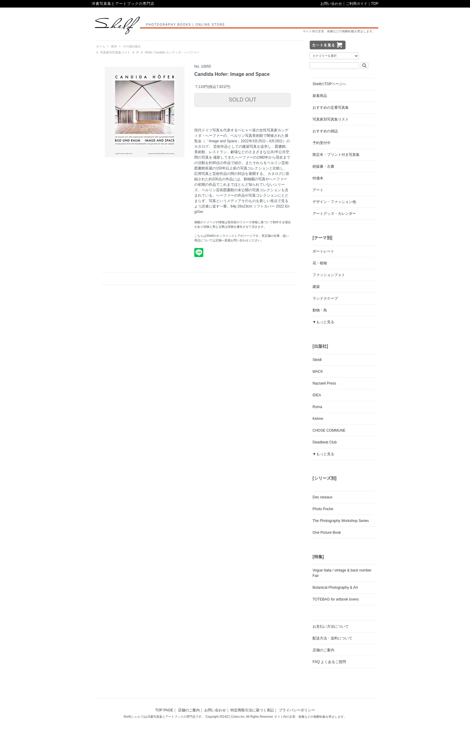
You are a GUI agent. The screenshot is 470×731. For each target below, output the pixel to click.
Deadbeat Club (325, 442)
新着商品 (320, 96)
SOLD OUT (242, 100)
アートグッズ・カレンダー (334, 213)
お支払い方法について (331, 626)
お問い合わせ (331, 4)
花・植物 (320, 263)
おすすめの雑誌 (325, 131)
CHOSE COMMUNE (329, 430)
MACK (318, 371)
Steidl (317, 360)
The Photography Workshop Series (341, 521)
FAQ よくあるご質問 (329, 662)
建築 (316, 287)
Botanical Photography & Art (335, 587)
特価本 (318, 178)
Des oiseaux (322, 497)
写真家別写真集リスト (115, 52)
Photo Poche (323, 509)
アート (318, 190)
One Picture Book (327, 532)
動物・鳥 (320, 310)
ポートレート (323, 251)
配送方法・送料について (332, 638)
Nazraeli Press (324, 383)
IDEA (317, 395)
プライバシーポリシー (297, 710)
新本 (114, 46)
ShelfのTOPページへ (329, 84)
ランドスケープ (325, 298)
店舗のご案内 (323, 650)
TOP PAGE (164, 710)
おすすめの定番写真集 (331, 107)
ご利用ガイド (356, 4)
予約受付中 (322, 143)
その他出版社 (132, 46)
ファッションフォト (329, 275)
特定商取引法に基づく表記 (252, 710)
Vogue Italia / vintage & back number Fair (342, 573)
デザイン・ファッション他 (334, 202)
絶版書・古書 (323, 166)
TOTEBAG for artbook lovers (336, 599)
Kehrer (318, 419)
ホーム (100, 46)
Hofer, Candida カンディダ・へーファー (172, 52)
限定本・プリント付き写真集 (336, 155)
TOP (374, 4)
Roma (317, 407)
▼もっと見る (323, 322)
